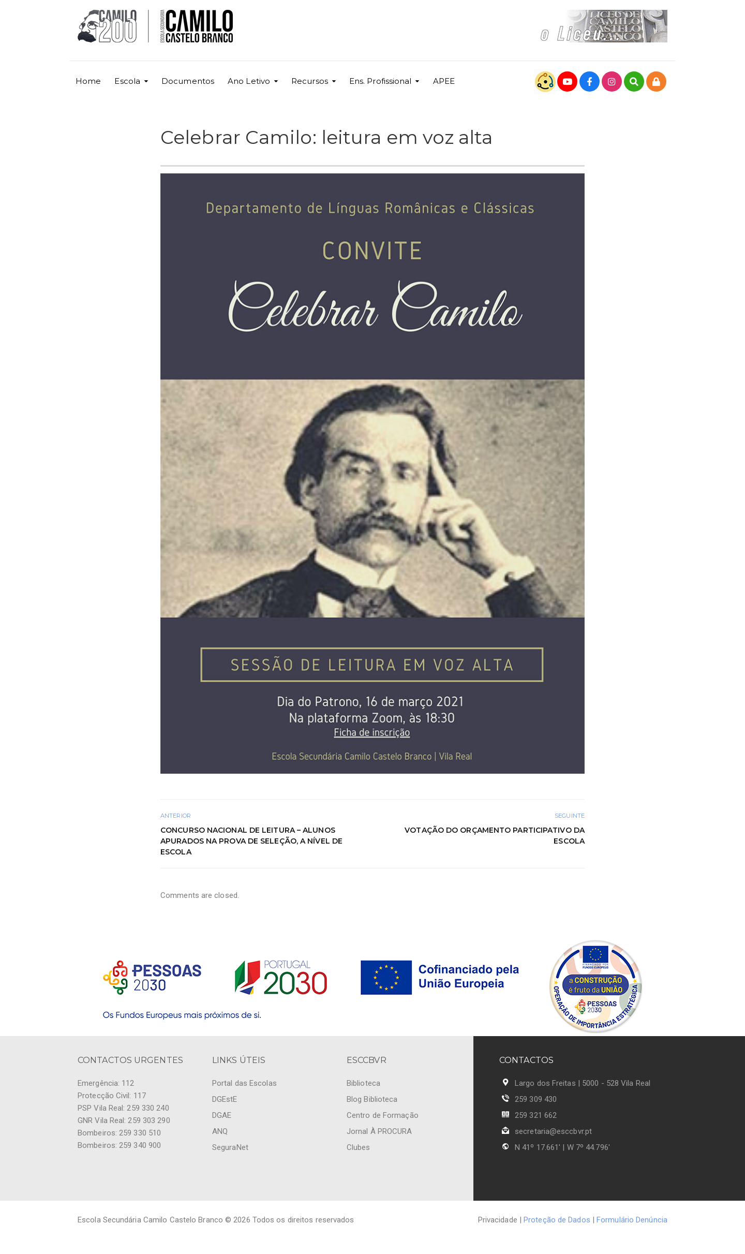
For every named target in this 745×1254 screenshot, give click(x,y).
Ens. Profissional (380, 81)
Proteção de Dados (557, 1220)
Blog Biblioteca (372, 1099)
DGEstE (224, 1099)
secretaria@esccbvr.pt (553, 1131)
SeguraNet (230, 1147)
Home (88, 81)
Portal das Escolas (244, 1083)
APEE (444, 81)
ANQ (220, 1131)
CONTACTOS (526, 1060)
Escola (127, 81)
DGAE (221, 1115)
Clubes (358, 1147)
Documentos (187, 81)
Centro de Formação (383, 1115)
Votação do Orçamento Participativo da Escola (495, 835)
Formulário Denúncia (632, 1220)
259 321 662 (536, 1115)
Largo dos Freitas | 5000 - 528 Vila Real (582, 1083)
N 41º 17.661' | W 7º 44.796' (562, 1147)
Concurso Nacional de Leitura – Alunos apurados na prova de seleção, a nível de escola (251, 841)
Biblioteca (363, 1083)
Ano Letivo (249, 81)
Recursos (309, 81)
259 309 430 (536, 1099)
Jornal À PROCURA (379, 1131)
